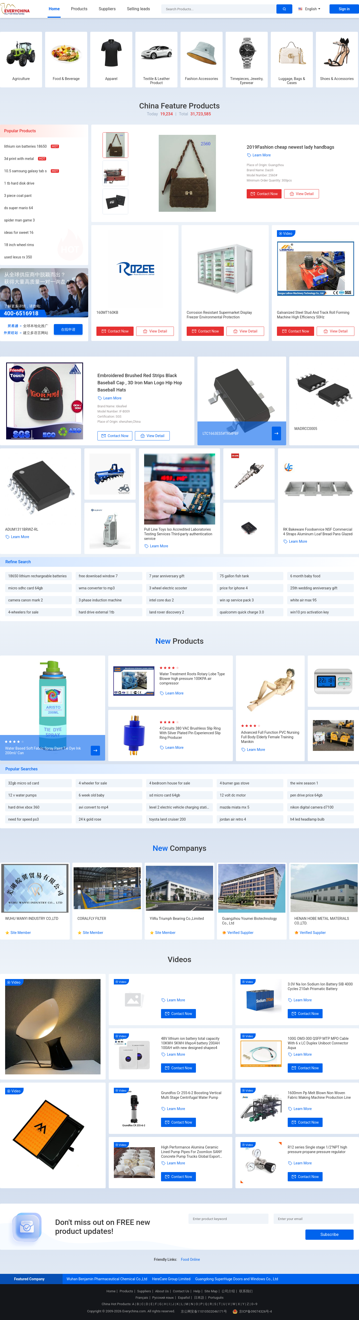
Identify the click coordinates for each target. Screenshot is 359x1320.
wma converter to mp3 (97, 588)
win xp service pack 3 (237, 600)
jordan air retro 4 (233, 819)
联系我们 (246, 1291)
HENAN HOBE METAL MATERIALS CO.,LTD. (321, 920)
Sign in (344, 9)
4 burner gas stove (234, 783)
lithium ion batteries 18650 (25, 146)
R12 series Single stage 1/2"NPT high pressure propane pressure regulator (317, 1149)
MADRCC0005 (305, 429)
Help (196, 1291)
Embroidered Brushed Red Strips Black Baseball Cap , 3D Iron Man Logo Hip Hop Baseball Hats (139, 382)
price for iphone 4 (234, 588)
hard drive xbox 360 (23, 807)
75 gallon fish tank (234, 576)
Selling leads (138, 8)
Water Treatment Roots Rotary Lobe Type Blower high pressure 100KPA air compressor (192, 678)
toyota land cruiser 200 (167, 819)
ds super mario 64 (18, 208)
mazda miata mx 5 (234, 807)
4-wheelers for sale (23, 612)
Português (216, 1297)
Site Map (210, 1291)
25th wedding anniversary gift (313, 588)
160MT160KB (107, 312)
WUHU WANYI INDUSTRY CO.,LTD (31, 918)
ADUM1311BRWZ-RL (21, 529)
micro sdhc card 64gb (25, 588)
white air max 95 (303, 600)
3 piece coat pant (18, 196)
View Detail (302, 194)
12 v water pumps (22, 795)
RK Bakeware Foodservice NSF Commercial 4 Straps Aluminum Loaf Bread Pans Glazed (318, 531)
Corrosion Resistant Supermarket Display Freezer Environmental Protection (219, 314)
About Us (162, 1291)
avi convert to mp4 (93, 807)
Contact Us (181, 1291)
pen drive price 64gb (306, 795)
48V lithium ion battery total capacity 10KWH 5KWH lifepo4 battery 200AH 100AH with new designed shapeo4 (190, 1043)
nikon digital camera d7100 (312, 807)
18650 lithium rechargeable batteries (37, 576)
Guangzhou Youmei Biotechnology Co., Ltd (249, 920)
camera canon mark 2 (25, 600)
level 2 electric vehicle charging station (180, 807)
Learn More (259, 155)
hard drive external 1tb (96, 612)
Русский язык (163, 1297)
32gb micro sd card (23, 783)
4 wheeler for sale (93, 783)
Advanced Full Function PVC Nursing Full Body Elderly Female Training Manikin (270, 737)
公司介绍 (228, 1291)
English (309, 9)
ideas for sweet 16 (19, 232)
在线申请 (68, 329)
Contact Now (264, 194)
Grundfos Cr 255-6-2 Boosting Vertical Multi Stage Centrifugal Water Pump (191, 1095)
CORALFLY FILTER (91, 918)
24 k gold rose (90, 819)
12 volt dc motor (233, 795)
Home (54, 8)
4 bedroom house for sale (169, 783)
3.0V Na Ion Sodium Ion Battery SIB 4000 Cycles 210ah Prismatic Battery (320, 986)
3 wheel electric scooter (168, 588)
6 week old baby (91, 795)
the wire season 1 (304, 783)
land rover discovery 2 (166, 612)
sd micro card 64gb (164, 795)
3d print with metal (19, 159)
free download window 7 (98, 576)
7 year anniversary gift (166, 576)
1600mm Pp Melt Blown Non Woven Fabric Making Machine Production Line (319, 1095)
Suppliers (107, 8)
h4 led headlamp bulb (307, 819)
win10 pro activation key (309, 612)
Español (184, 1297)
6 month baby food (305, 576)
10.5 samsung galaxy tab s (25, 171)
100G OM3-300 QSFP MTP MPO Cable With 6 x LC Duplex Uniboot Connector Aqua (318, 1043)
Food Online (190, 1259)
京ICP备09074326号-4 (252, 1311)
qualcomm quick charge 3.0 (242, 612)
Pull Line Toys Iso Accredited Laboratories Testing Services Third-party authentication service (178, 534)
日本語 (199, 1297)
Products (79, 8)
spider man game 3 (19, 220)
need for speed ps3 (23, 819)
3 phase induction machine (100, 600)
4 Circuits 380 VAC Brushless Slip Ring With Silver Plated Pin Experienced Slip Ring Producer (190, 733)
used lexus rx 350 (18, 257)
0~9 (254, 1304)
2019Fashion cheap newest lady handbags (290, 147)
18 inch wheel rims (19, 245)
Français (141, 1297)
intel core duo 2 (161, 600)
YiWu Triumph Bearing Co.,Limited (177, 918)
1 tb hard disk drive (19, 183)
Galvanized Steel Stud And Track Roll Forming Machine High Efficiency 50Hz (313, 314)
